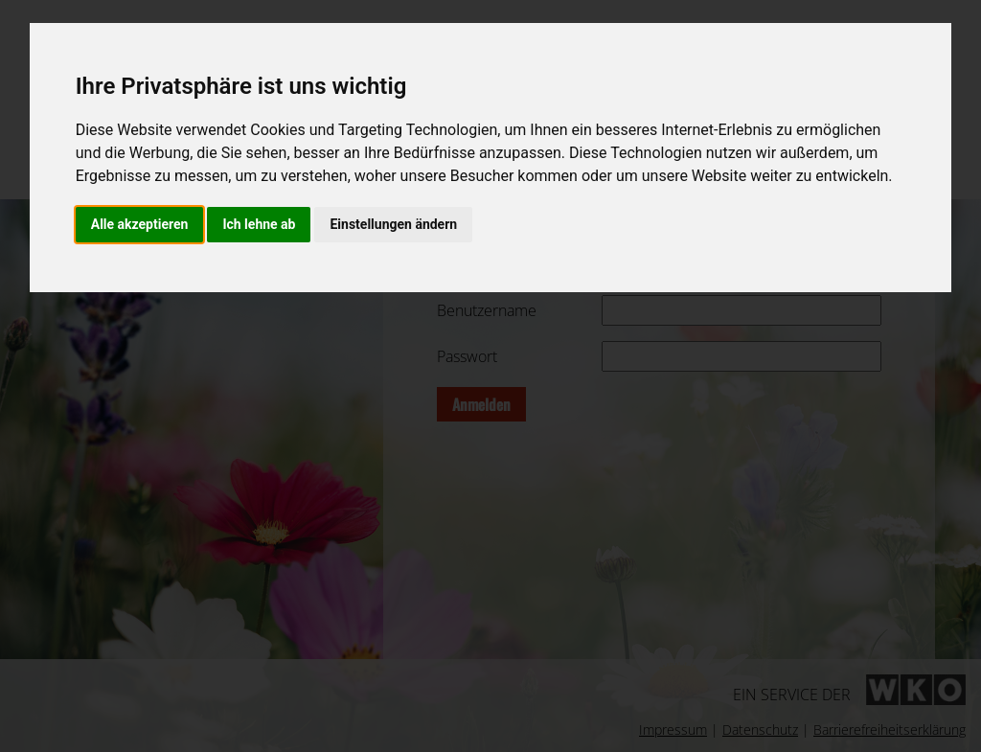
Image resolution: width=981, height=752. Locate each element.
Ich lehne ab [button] (258, 224)
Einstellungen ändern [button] (393, 224)
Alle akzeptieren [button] (140, 224)
